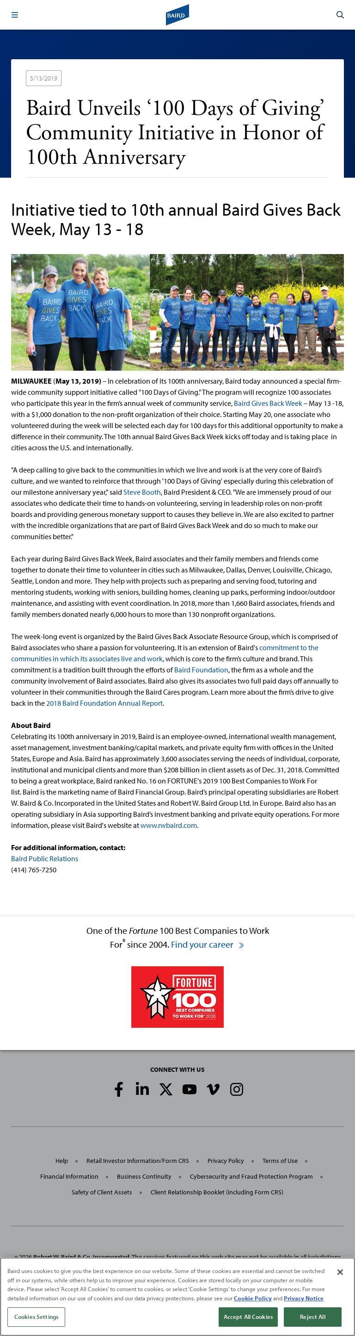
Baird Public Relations (44, 858)
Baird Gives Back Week (268, 403)
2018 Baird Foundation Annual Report (104, 703)
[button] (15, 15)
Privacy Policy (226, 1160)
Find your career (208, 944)
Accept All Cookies (248, 1316)
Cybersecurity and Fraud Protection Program (251, 1176)
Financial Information (69, 1176)
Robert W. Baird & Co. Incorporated (81, 1257)
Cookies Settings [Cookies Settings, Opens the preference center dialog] (36, 1316)
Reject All (312, 1316)
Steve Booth (142, 492)
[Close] (340, 1272)
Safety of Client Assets (102, 1192)
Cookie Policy (253, 1298)
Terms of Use (280, 1160)
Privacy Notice (304, 1298)
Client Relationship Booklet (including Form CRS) (217, 1192)
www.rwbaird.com (169, 825)
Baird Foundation (201, 669)
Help (61, 1160)
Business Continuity (144, 1176)
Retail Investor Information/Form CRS (137, 1160)
